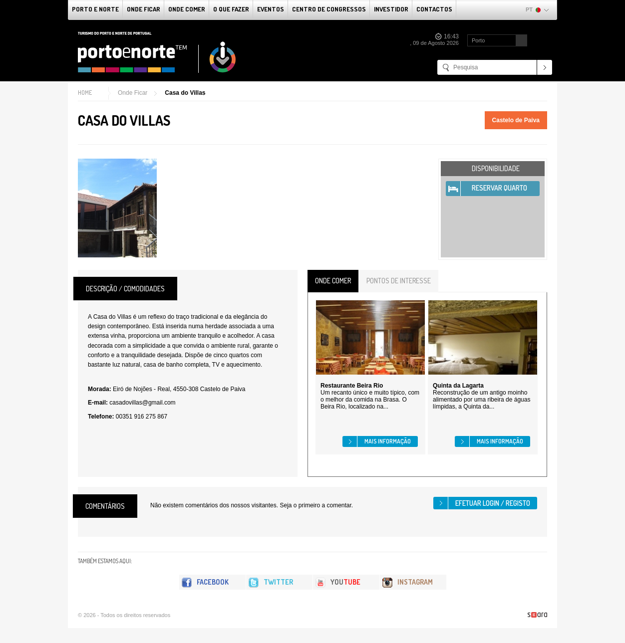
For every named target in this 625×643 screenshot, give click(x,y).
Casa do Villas (185, 92)
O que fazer (231, 9)
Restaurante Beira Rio (351, 385)
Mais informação (387, 441)
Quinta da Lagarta (458, 385)
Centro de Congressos (329, 9)
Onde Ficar (143, 9)
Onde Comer (186, 9)
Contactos (434, 9)
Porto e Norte (95, 9)
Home (85, 92)
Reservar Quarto (499, 188)
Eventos (270, 9)
